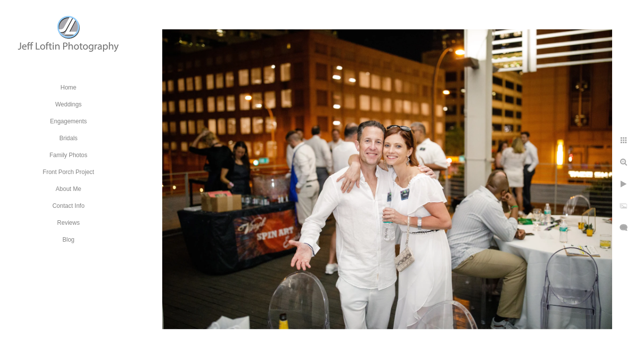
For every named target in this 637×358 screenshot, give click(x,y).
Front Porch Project (68, 172)
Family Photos (68, 155)
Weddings (68, 104)
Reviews (68, 222)
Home (68, 87)
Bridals (68, 138)
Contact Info (68, 205)
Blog (68, 239)
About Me (68, 188)
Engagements (68, 121)
